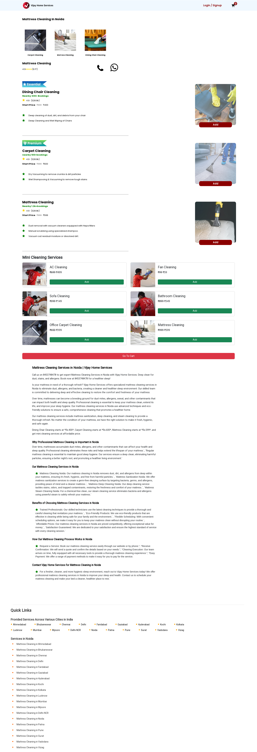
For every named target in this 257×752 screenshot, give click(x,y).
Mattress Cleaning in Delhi (30, 661)
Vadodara (162, 630)
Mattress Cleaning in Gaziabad (32, 672)
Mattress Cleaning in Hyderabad (33, 678)
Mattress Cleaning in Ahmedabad (34, 644)
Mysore (56, 630)
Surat (144, 630)
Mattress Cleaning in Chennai (32, 655)
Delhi (83, 624)
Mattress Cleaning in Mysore (31, 707)
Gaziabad (123, 624)
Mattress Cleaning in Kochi (30, 684)
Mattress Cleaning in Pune (30, 730)
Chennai (66, 624)
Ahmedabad (19, 624)
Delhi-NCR (75, 630)
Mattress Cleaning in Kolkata (31, 690)
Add (87, 282)
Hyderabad (143, 624)
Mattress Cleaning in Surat (30, 736)
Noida (94, 630)
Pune (127, 630)
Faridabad (102, 624)
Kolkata (180, 624)
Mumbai (37, 630)
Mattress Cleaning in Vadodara (32, 741)
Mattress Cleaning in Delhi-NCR (33, 713)
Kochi (163, 624)
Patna (111, 630)
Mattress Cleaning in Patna (30, 724)
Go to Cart (128, 356)
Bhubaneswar (44, 624)
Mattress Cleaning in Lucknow (32, 695)
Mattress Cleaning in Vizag (30, 747)
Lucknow (17, 630)
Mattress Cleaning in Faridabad (33, 667)
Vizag (181, 630)
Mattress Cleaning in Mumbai (32, 701)
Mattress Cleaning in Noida (30, 718)
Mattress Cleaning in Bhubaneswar (35, 649)
